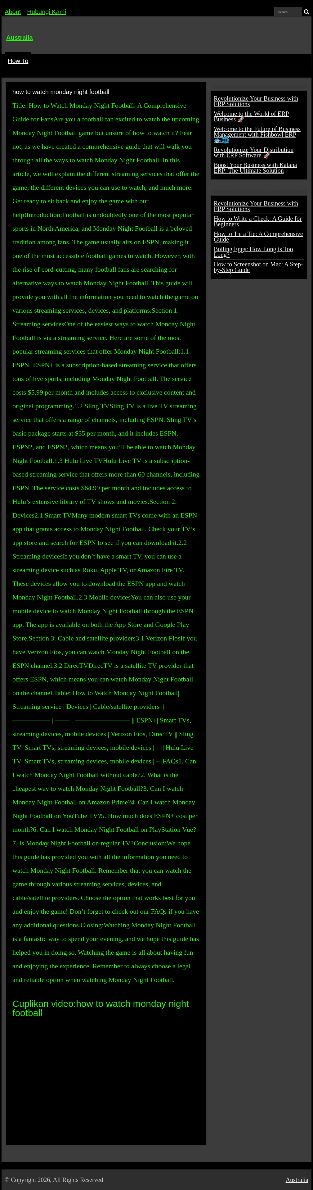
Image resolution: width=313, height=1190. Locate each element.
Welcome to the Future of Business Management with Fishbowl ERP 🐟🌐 (257, 134)
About (13, 11)
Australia (19, 37)
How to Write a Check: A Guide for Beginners (258, 221)
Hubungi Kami (46, 11)
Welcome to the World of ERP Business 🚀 (251, 116)
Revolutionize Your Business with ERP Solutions (256, 101)
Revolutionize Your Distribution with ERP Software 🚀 (253, 152)
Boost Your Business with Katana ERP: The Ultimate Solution (255, 167)
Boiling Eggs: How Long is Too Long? (253, 252)
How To (18, 60)
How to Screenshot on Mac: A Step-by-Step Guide (258, 267)
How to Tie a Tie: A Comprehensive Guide (258, 236)
